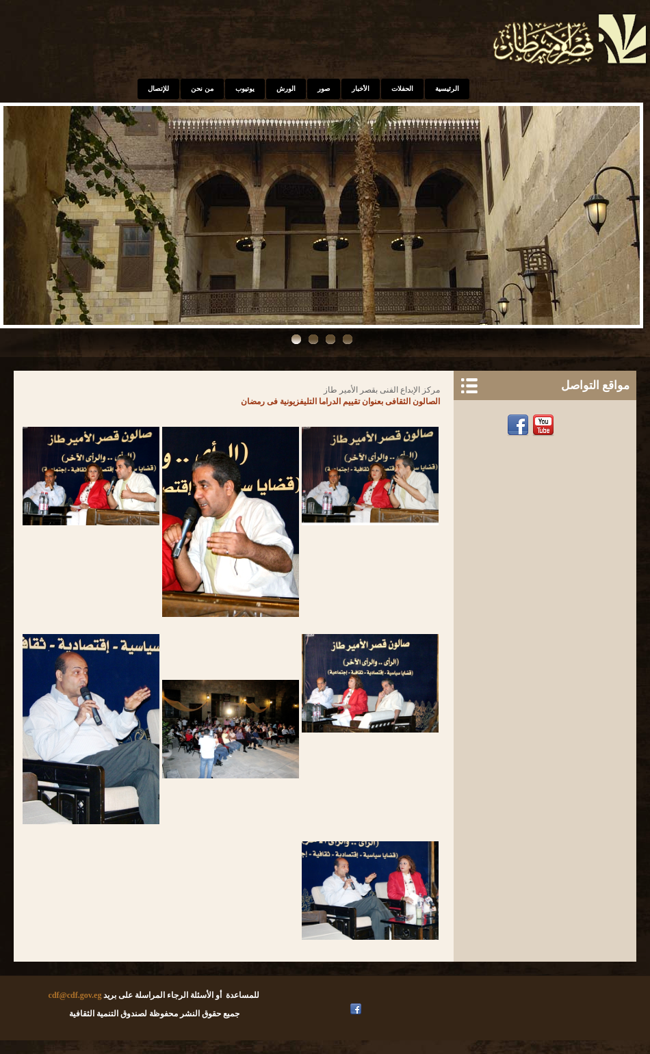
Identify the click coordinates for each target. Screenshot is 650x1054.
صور (323, 88)
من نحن (202, 88)
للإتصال (158, 88)
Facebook (519, 425)
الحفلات (402, 88)
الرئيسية (447, 88)
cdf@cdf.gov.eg (75, 995)
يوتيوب (245, 88)
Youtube (545, 425)
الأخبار (360, 88)
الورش (286, 88)
